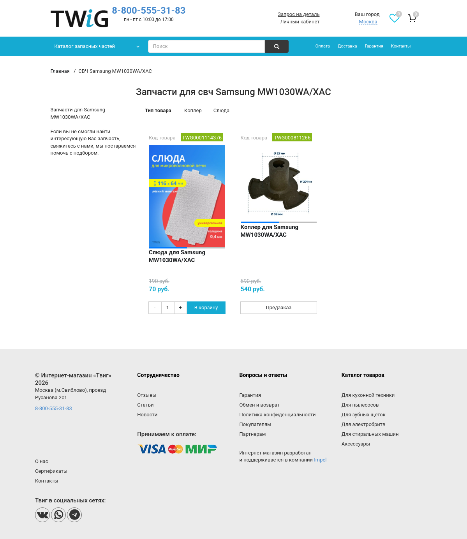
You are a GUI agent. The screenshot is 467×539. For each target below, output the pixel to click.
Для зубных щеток (364, 414)
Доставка (347, 46)
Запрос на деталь (298, 14)
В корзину (206, 307)
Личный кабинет (299, 22)
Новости (147, 414)
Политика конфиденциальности (277, 414)
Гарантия (374, 46)
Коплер (193, 110)
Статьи (145, 405)
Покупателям (255, 424)
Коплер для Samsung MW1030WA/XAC (270, 231)
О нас (41, 461)
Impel (320, 460)
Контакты (401, 46)
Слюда (221, 110)
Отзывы (146, 395)
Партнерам (252, 434)
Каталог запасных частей (85, 46)
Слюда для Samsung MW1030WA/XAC (177, 256)
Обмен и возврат (259, 405)
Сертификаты (51, 471)
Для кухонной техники (368, 395)
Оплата (322, 46)
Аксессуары (356, 444)
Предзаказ (278, 307)
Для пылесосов (360, 405)
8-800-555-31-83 (148, 10)
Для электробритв (364, 424)
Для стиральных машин (370, 434)
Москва (368, 22)
